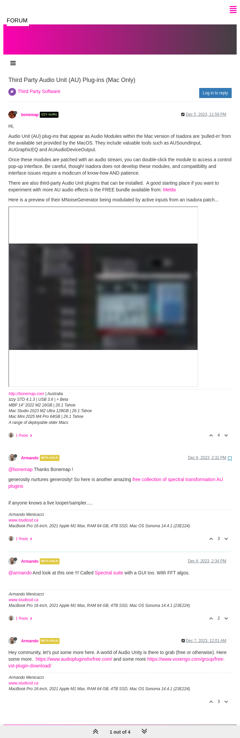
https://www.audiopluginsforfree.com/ (74, 652)
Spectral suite (109, 566)
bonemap (30, 108)
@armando (19, 566)
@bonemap (20, 462)
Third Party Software (39, 84)
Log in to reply (215, 86)
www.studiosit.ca (23, 513)
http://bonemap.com (26, 387)
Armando (29, 451)
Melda (169, 183)
